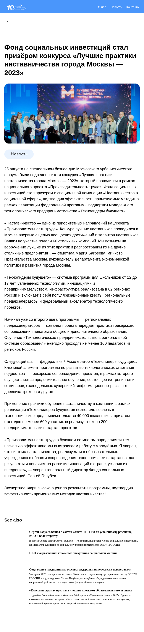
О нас (102, 7)
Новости (116, 7)
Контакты (132, 7)
